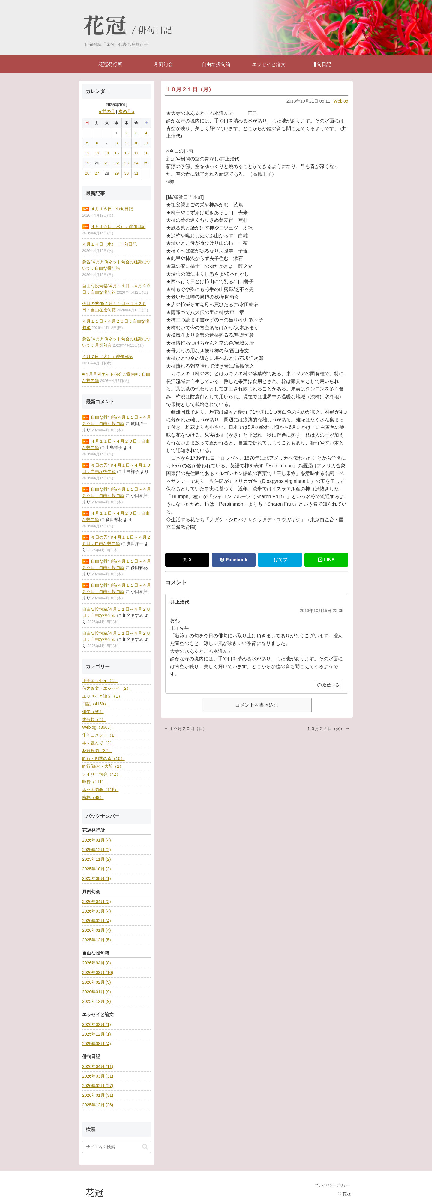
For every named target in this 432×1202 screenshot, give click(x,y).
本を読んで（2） (98, 742)
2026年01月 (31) (97, 1095)
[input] (116, 1147)
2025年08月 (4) (96, 1043)
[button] (145, 1146)
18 (146, 153)
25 (146, 163)
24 (136, 163)
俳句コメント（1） (100, 735)
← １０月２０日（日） (185, 728)
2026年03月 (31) (97, 1076)
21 (107, 163)
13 (97, 153)
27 (97, 173)
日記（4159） (95, 703)
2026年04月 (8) (96, 963)
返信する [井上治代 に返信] (328, 685)
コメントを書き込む (256, 704)
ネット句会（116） (100, 789)
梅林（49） (93, 797)
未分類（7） (94, 719)
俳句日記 (155, 30)
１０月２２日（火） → (328, 728)
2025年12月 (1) (96, 1034)
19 (87, 163)
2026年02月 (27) (97, 1085)
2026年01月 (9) (96, 991)
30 (126, 173)
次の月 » (126, 111)
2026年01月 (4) (96, 840)
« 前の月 (107, 111)
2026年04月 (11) (97, 1066)
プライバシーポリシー (333, 1185)
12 (87, 153)
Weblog (341, 101)
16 (126, 153)
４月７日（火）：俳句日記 (107, 356)
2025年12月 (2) (96, 849)
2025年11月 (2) (96, 859)
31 (136, 173)
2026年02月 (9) (96, 982)
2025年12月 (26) (97, 1104)
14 (107, 153)
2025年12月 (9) (96, 1001)
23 (126, 163)
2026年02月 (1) (96, 1024)
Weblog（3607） (98, 727)
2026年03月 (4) (96, 911)
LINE (326, 559)
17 (136, 153)
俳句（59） (93, 711)
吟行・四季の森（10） (103, 758)
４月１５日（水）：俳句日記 (118, 226)
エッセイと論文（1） (102, 696)
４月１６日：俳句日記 (112, 208)
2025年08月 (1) (96, 878)
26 (87, 173)
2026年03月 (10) (97, 972)
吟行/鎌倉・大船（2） (103, 766)
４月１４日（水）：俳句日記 (109, 244)
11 (146, 143)
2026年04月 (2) (96, 901)
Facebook (233, 559)
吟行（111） (94, 781)
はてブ (280, 559)
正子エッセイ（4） (100, 680)
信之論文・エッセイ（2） (106, 688)
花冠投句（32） (97, 750)
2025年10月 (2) (96, 868)
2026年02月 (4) (96, 920)
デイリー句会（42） (101, 774)
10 (136, 143)
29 (117, 173)
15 (117, 153)
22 (117, 163)
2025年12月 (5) (96, 939)
